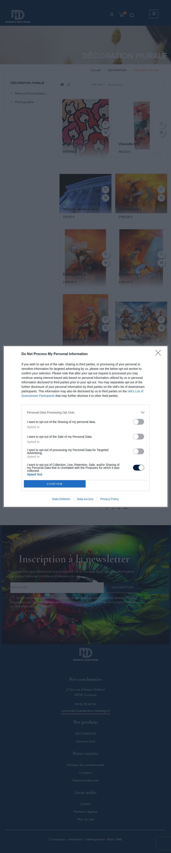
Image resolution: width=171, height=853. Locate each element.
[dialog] (85, 426)
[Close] (159, 354)
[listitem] (85, 412)
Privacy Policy (109, 499)
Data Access (85, 499)
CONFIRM (55, 484)
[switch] (138, 422)
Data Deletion (61, 499)
